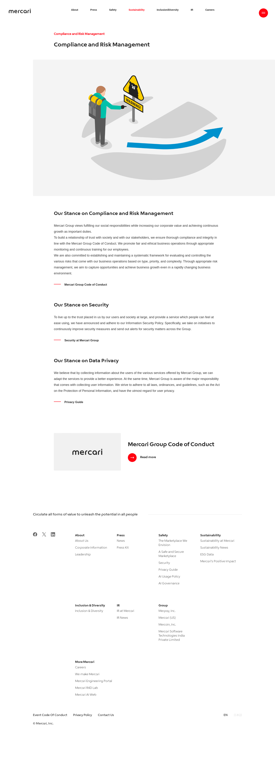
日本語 (238, 715)
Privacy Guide (73, 402)
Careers (80, 667)
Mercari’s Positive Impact (218, 561)
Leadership (83, 554)
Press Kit (123, 547)
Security (164, 563)
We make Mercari (87, 674)
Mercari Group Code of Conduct (85, 284)
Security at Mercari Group (81, 340)
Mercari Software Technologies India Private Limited (172, 635)
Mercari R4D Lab (86, 688)
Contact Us (106, 715)
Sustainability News (214, 547)
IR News (122, 617)
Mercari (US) (167, 617)
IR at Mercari (125, 611)
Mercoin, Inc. (167, 624)
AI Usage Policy (169, 576)
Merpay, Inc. (167, 611)
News (121, 540)
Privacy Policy (82, 715)
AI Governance (169, 583)
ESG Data (207, 554)
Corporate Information (91, 547)
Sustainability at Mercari (217, 540)
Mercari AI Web (85, 694)
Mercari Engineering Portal (93, 681)
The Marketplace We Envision (173, 543)
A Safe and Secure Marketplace (171, 554)
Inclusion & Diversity (89, 611)
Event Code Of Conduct (50, 715)
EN (226, 715)
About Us (81, 540)
